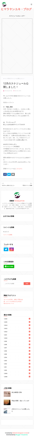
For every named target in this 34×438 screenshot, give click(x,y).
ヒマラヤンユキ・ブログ (16, 9)
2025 (17, 322)
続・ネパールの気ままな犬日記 (12, 301)
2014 (17, 357)
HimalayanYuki (8, 90)
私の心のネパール (9, 303)
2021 (17, 335)
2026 (17, 319)
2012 (17, 364)
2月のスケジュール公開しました (21, 410)
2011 (17, 367)
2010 (17, 370)
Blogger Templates (22, 435)
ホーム (5, 78)
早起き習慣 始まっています (20, 401)
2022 (17, 332)
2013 (17, 361)
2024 (17, 325)
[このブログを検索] (14, 283)
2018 (17, 344)
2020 (17, 338)
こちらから (19, 169)
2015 (17, 354)
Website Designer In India (20, 433)
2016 (17, 351)
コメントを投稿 (7, 235)
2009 (17, 373)
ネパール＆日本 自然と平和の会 (13, 299)
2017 (17, 348)
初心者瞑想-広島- (17, 392)
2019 (17, 341)
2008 (17, 377)
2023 (17, 328)
